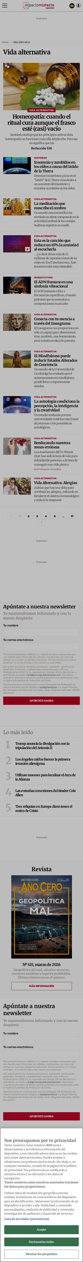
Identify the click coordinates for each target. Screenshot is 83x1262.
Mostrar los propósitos (41, 1254)
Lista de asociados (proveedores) (26, 1219)
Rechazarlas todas (41, 1242)
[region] (41, 1195)
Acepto (41, 1229)
